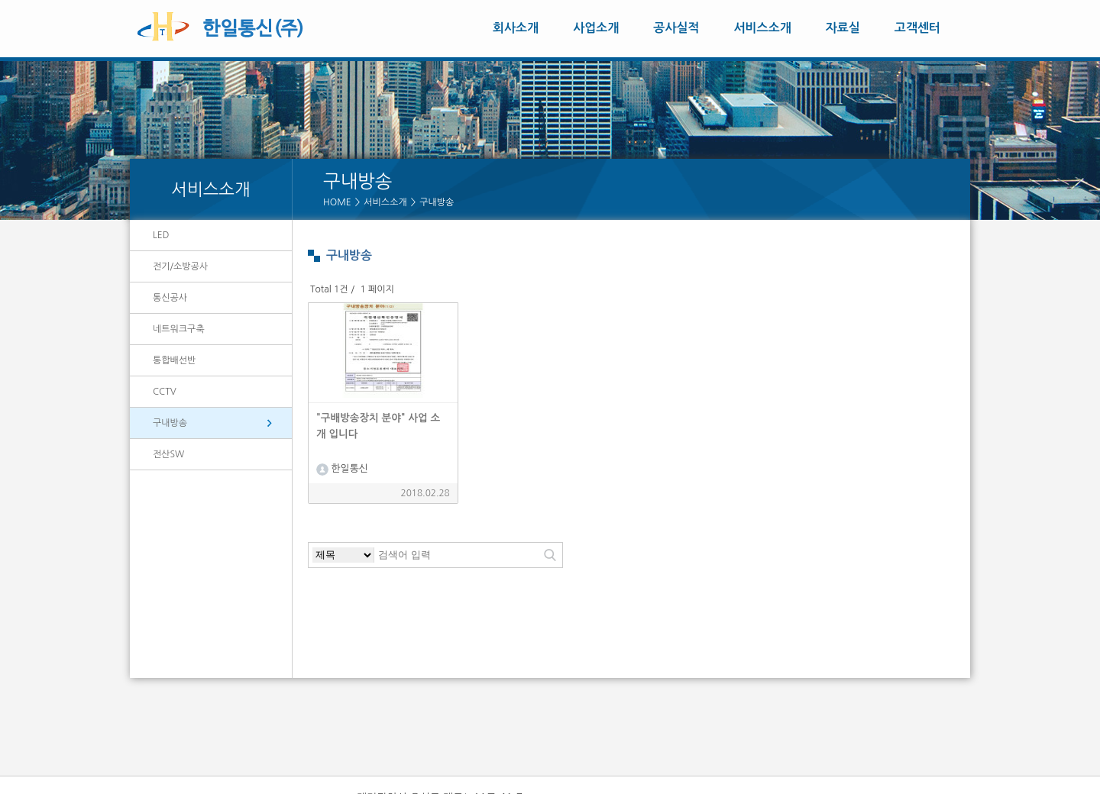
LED (161, 235)
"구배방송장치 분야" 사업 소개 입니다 (378, 425)
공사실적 (676, 28)
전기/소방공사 (180, 266)
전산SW (168, 454)
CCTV (164, 391)
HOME (337, 202)
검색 (550, 555)
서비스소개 (762, 28)
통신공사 (170, 297)
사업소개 (596, 28)
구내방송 (436, 202)
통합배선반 (174, 360)
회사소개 (516, 28)
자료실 (843, 28)
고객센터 (917, 28)
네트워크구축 (179, 329)
